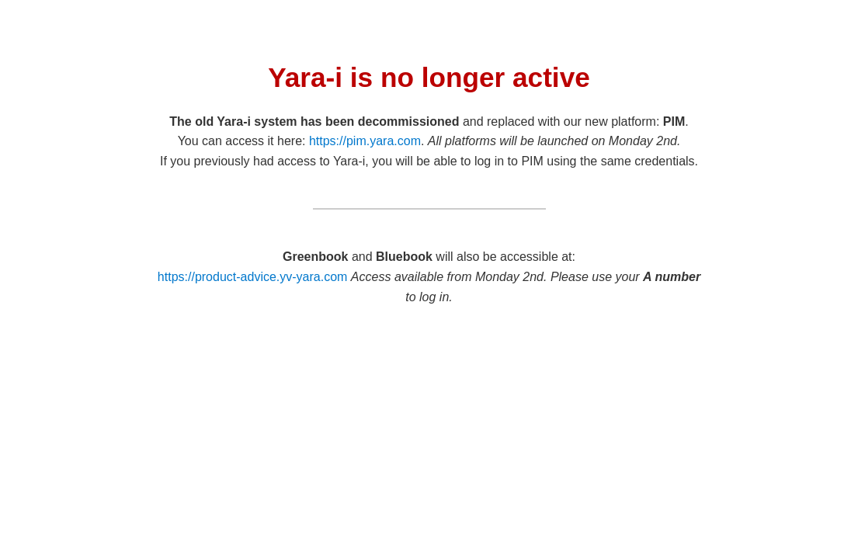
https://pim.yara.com (365, 141)
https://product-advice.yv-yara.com (253, 276)
